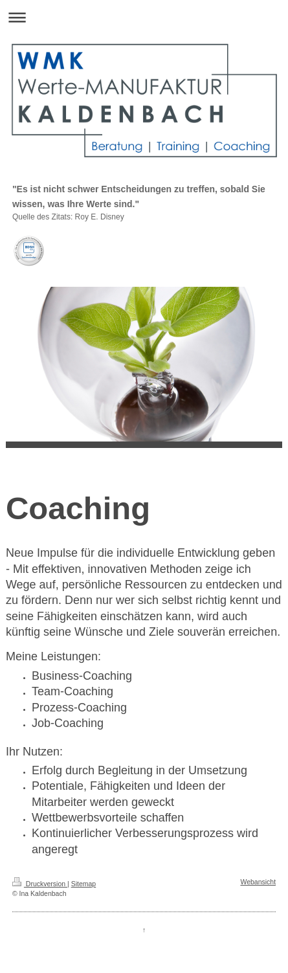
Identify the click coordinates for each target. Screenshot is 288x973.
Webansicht (258, 882)
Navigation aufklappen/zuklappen (144, 17)
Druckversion (39, 884)
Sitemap (83, 884)
